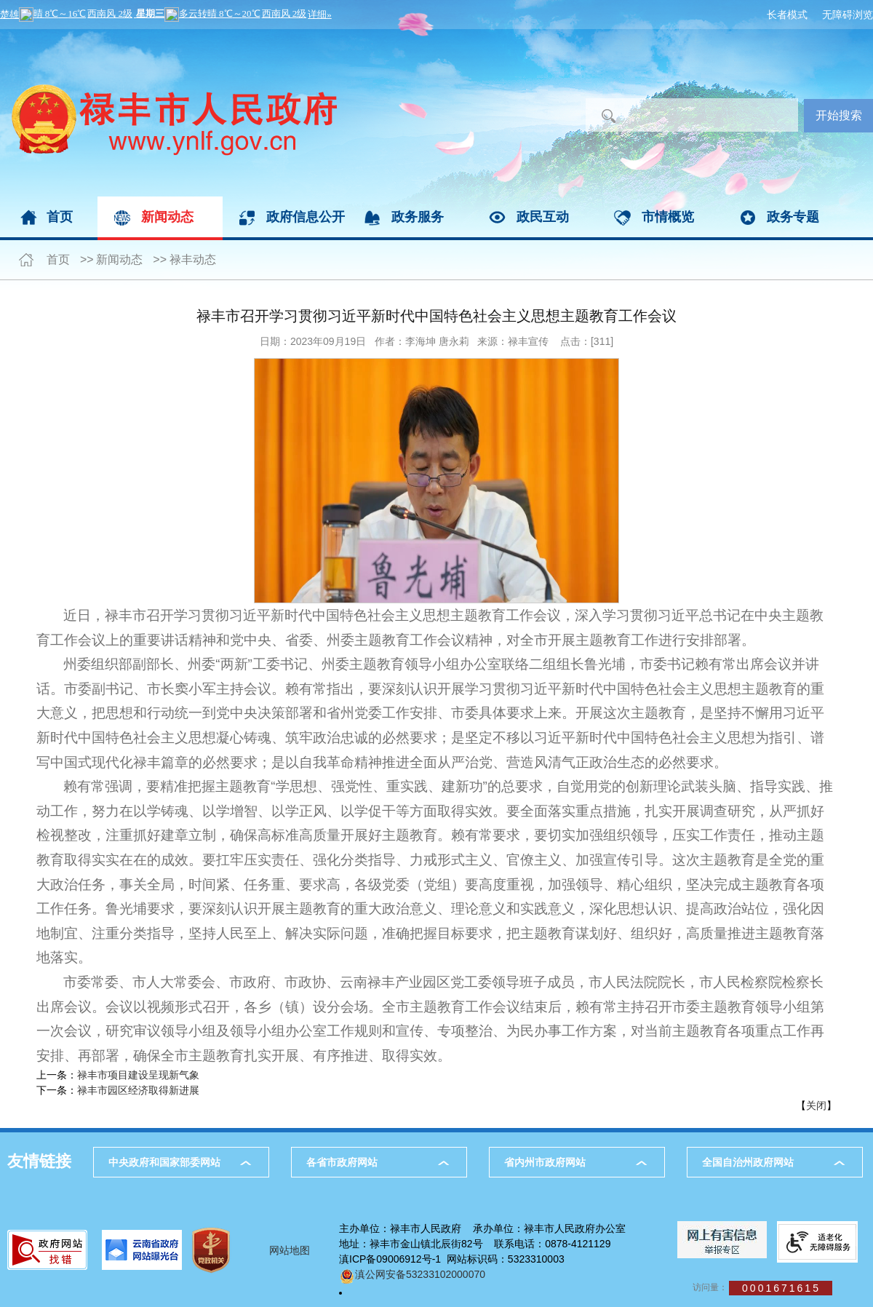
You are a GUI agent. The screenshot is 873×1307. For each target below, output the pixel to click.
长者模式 (787, 14)
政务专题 (793, 217)
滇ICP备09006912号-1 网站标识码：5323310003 (452, 1259)
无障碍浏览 (847, 14)
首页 (60, 217)
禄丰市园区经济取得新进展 (138, 1090)
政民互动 (543, 217)
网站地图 (289, 1250)
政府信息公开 (305, 217)
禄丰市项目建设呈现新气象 (138, 1075)
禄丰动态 (193, 259)
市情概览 (668, 217)
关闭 (816, 1105)
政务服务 (417, 217)
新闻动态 (167, 217)
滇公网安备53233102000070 (412, 1274)
